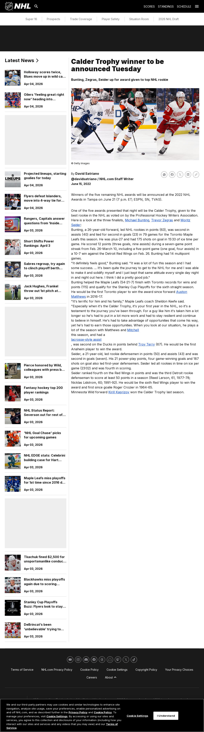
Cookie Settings (57, 716)
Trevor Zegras (162, 220)
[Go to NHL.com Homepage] (18, 6)
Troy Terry (146, 344)
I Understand (166, 715)
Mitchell (133, 330)
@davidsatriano (84, 179)
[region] (102, 715)
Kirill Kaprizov (118, 392)
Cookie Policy (103, 712)
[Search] (36, 6)
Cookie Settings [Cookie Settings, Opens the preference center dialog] (137, 715)
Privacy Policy (78, 712)
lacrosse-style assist (86, 340)
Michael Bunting (137, 220)
